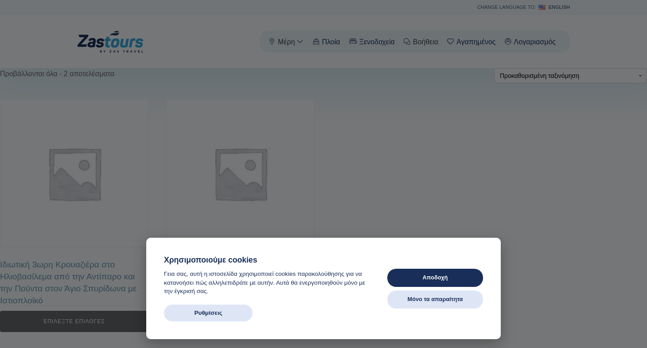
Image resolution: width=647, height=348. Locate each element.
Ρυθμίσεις (208, 312)
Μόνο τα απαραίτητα (435, 299)
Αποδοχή (435, 277)
